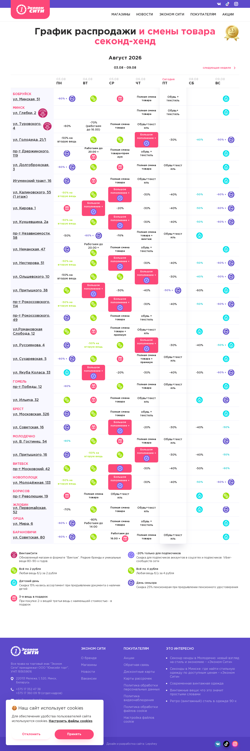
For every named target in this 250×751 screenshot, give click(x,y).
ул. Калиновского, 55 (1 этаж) (32, 194)
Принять (74, 734)
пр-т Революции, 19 (30, 496)
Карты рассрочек (138, 678)
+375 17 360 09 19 (28, 693)
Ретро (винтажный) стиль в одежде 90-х (203, 701)
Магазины (121, 14)
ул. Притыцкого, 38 (30, 290)
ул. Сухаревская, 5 (29, 359)
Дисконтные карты (139, 671)
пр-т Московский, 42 (31, 469)
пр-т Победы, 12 (27, 387)
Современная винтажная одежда (196, 683)
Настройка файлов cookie (139, 719)
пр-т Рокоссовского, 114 (31, 304)
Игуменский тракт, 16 (32, 181)
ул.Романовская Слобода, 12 (27, 331)
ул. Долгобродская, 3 (31, 167)
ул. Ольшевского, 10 (31, 276)
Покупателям (203, 14)
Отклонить (31, 734)
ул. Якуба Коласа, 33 (31, 372)
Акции (228, 14)
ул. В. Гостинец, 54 (30, 441)
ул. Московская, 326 (31, 414)
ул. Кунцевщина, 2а (30, 222)
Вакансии (88, 678)
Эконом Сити (171, 14)
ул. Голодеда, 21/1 (29, 139)
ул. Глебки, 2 (30, 113)
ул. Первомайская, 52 (29, 510)
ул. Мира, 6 (23, 523)
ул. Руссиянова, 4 (29, 345)
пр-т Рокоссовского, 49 (31, 318)
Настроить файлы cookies (70, 721)
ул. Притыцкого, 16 (30, 454)
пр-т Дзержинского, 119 (31, 153)
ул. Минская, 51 (26, 99)
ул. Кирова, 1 (24, 208)
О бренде (89, 658)
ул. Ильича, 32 (26, 400)
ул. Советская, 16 (28, 427)
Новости (144, 14)
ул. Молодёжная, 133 (32, 482)
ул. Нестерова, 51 (28, 263)
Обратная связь (136, 665)
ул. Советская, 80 (29, 537)
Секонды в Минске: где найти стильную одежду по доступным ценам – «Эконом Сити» (202, 672)
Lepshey (151, 744)
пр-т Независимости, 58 (31, 235)
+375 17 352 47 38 (28, 689)
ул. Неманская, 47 (29, 249)
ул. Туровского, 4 (32, 126)
